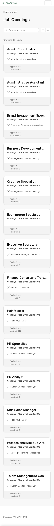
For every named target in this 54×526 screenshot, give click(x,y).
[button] (27, 58)
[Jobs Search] (21, 30)
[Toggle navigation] (48, 2)
